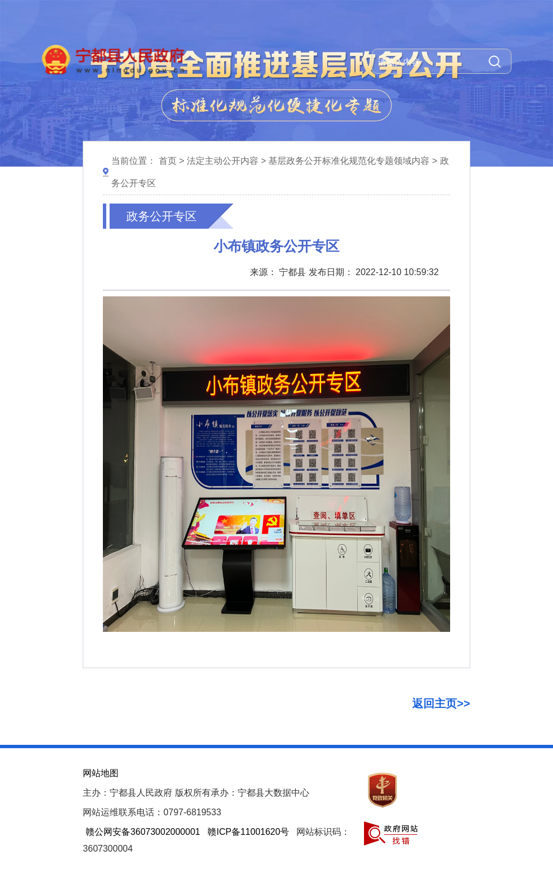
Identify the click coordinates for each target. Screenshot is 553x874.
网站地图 (101, 773)
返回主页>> (441, 703)
